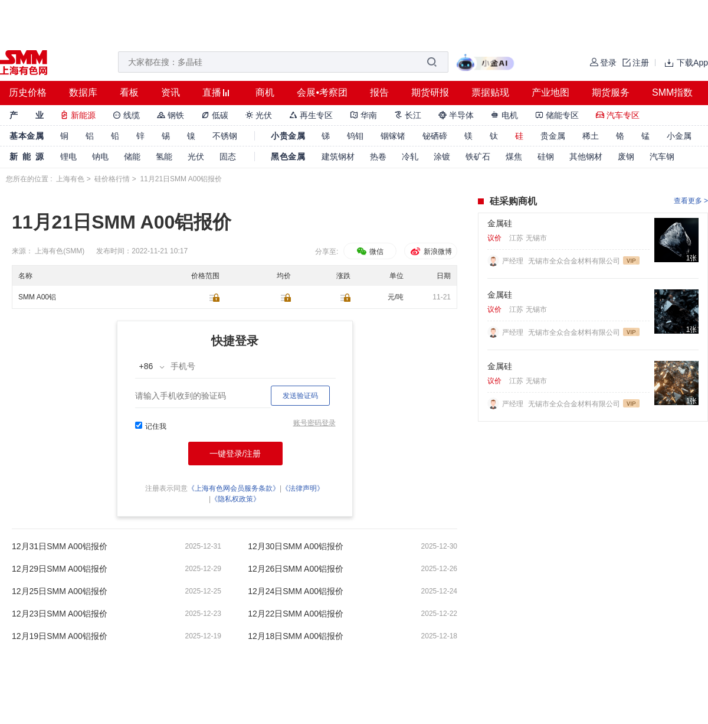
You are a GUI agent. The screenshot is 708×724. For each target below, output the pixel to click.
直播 (211, 92)
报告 (379, 92)
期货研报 (430, 92)
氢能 (164, 156)
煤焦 (514, 156)
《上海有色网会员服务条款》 (234, 488)
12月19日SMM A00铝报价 (59, 636)
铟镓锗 (393, 136)
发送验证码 (300, 396)
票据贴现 (490, 92)
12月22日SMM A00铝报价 (295, 613)
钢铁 (170, 115)
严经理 (513, 261)
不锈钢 (224, 136)
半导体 (456, 115)
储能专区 (557, 115)
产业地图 (550, 92)
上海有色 (70, 179)
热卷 (378, 156)
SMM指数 (672, 92)
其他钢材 (585, 156)
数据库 (83, 92)
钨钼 (355, 136)
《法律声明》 (302, 488)
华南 (363, 115)
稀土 (590, 136)
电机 (504, 115)
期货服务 (611, 92)
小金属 (679, 136)
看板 (129, 92)
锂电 (68, 156)
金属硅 (499, 223)
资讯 (170, 92)
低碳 (214, 115)
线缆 (126, 115)
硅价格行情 (112, 179)
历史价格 (28, 92)
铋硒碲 (434, 136)
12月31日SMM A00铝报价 (59, 546)
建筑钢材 (338, 156)
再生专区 (311, 115)
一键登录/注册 (235, 453)
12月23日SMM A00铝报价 (59, 613)
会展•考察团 (322, 92)
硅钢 (545, 156)
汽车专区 (618, 115)
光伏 (259, 115)
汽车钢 (662, 156)
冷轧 (410, 156)
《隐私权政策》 (235, 499)
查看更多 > (691, 201)
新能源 (78, 115)
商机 (264, 92)
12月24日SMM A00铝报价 (295, 591)
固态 (227, 156)
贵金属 (552, 136)
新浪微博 (430, 251)
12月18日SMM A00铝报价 (295, 636)
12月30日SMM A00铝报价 (295, 546)
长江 (407, 115)
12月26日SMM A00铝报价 (295, 568)
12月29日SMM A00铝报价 (59, 568)
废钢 (626, 156)
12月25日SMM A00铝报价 (59, 591)
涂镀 (442, 156)
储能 (132, 156)
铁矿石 (478, 156)
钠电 (100, 156)
